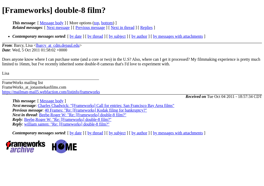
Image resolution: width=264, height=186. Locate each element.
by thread (95, 36)
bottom (107, 23)
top (96, 23)
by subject (117, 36)
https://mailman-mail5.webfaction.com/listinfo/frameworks (51, 92)
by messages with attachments (178, 36)
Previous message (90, 27)
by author (139, 36)
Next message (58, 27)
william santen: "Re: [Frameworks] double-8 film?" (67, 124)
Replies (146, 27)
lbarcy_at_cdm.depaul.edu (58, 45)
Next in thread (123, 27)
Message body (51, 23)
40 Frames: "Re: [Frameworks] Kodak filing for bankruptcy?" (96, 110)
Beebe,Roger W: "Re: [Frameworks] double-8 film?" (82, 115)
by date (76, 36)
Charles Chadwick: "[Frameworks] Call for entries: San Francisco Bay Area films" (106, 105)
